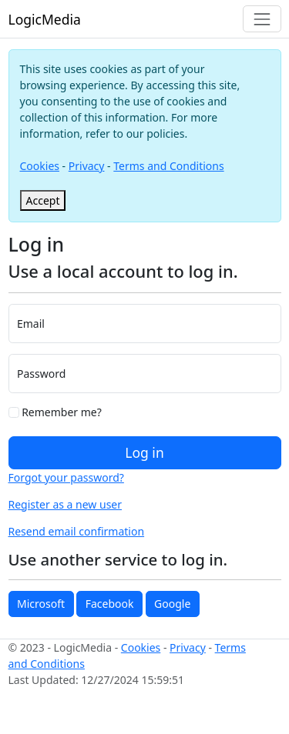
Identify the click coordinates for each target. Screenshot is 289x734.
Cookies (39, 165)
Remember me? (55, 412)
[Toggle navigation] (262, 18)
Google (172, 603)
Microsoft (41, 603)
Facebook (110, 603)
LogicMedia (44, 19)
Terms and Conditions (168, 165)
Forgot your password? (66, 477)
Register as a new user (65, 504)
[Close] (43, 200)
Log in (144, 452)
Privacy (87, 165)
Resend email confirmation (76, 531)
